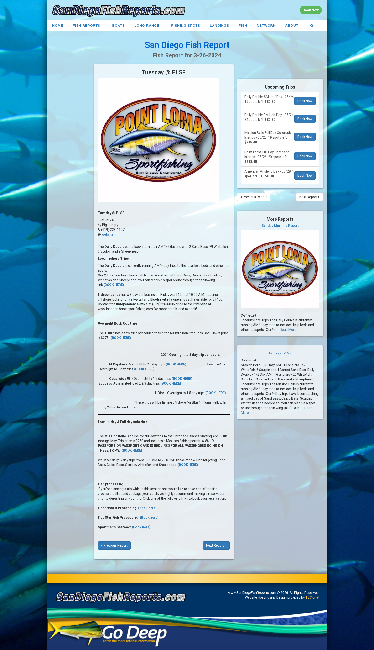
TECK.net (312, 597)
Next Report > (216, 545)
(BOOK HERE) (114, 285)
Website (107, 234)
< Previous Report (114, 545)
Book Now (304, 101)
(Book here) (147, 508)
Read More (288, 330)
